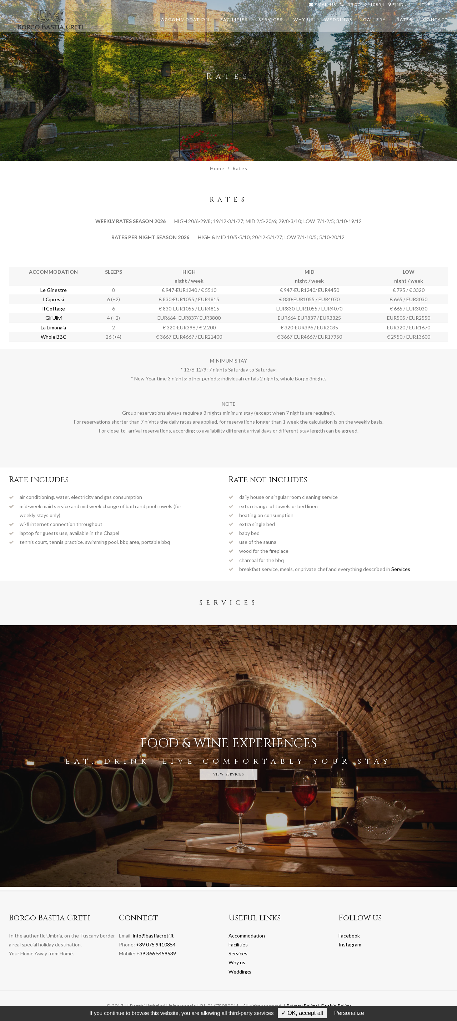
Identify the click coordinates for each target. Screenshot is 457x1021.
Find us (399, 4)
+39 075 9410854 (362, 4)
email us (322, 4)
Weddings (338, 19)
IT (422, 4)
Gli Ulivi (53, 318)
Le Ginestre (53, 290)
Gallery (374, 19)
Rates (404, 19)
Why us (303, 19)
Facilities (234, 19)
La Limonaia (53, 327)
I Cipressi (53, 299)
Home (217, 168)
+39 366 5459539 (156, 953)
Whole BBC (53, 337)
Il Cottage (53, 308)
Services (270, 19)
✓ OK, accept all (302, 1013)
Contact (435, 19)
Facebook (349, 935)
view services (228, 774)
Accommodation (185, 19)
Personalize (349, 1013)
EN (431, 4)
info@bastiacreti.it (153, 935)
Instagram (349, 944)
